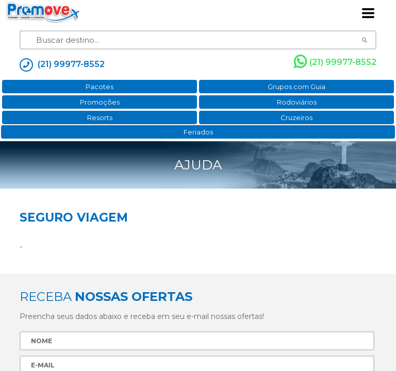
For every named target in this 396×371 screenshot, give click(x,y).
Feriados (198, 132)
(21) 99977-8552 (335, 62)
